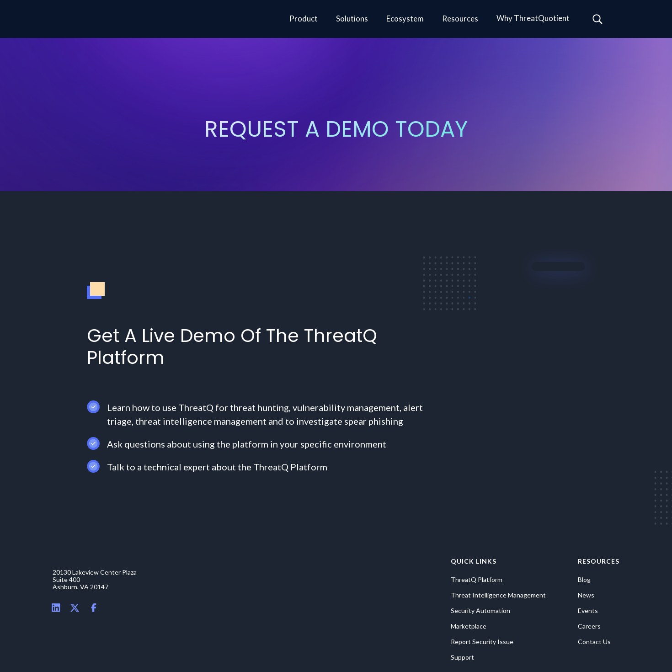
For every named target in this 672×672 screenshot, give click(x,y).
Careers (589, 626)
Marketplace (468, 626)
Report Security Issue (482, 641)
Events (588, 610)
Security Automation (480, 610)
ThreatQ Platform (476, 579)
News (586, 595)
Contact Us (594, 641)
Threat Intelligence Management (498, 595)
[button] (303, 19)
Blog (584, 579)
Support (462, 657)
